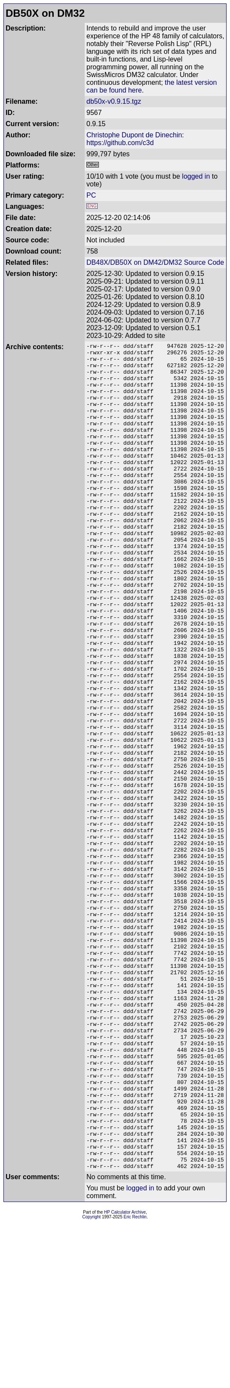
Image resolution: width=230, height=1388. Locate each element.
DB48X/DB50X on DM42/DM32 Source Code (155, 262)
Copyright (91, 1382)
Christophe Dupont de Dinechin (134, 135)
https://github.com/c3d (120, 142)
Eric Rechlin (135, 1382)
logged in (196, 176)
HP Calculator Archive (125, 1377)
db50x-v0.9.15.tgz (113, 101)
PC (91, 195)
